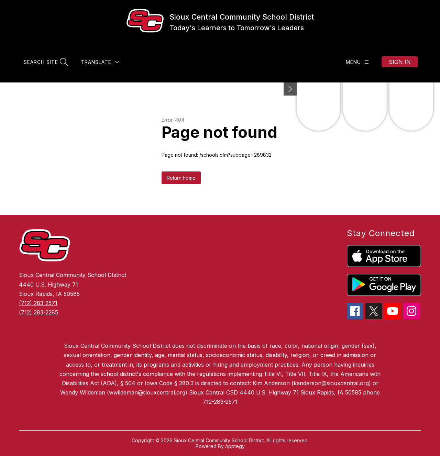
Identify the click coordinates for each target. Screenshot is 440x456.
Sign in (400, 61)
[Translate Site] (100, 62)
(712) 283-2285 (38, 312)
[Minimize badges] (290, 89)
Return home (181, 178)
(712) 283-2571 (38, 303)
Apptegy (235, 446)
